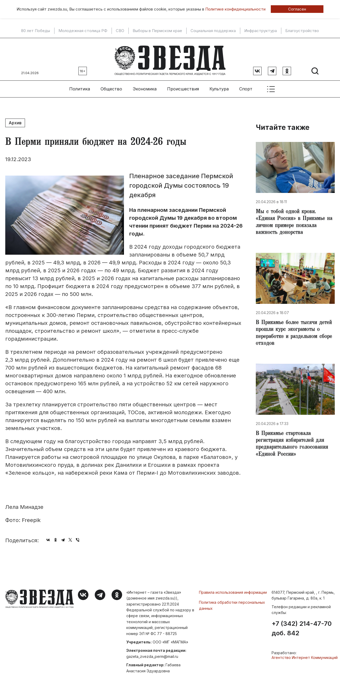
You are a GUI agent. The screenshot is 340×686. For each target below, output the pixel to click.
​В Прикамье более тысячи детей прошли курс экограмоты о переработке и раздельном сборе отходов (295, 334)
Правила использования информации (233, 590)
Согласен (297, 9)
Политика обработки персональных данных (232, 603)
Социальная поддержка (213, 30)
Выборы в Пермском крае (157, 30)
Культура (219, 87)
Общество (111, 87)
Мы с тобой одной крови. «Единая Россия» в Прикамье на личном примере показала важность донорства (292, 221)
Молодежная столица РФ (82, 30)
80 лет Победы (35, 30)
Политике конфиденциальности (235, 9)
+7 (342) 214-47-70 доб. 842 (302, 627)
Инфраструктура (260, 30)
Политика (79, 87)
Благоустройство (302, 30)
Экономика (145, 87)
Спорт (245, 87)
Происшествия (183, 87)
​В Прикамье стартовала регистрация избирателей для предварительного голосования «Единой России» (293, 446)
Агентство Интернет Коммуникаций (305, 655)
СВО (120, 30)
